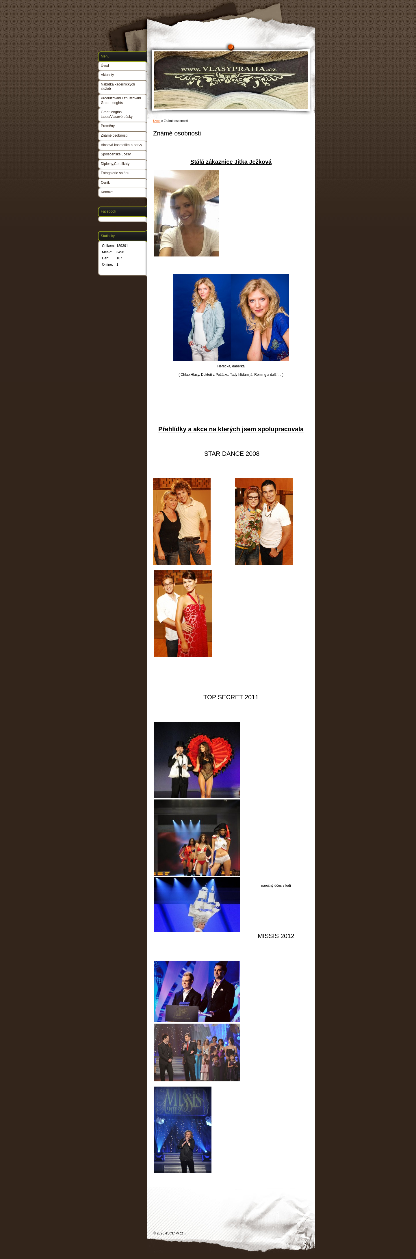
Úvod (156, 120)
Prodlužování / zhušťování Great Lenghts (121, 100)
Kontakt (107, 192)
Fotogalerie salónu (115, 173)
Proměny (108, 126)
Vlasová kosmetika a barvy (121, 145)
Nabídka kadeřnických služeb (118, 86)
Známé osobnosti (114, 135)
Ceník (105, 183)
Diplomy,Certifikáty (115, 164)
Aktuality (107, 75)
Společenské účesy (116, 154)
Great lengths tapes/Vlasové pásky (117, 114)
